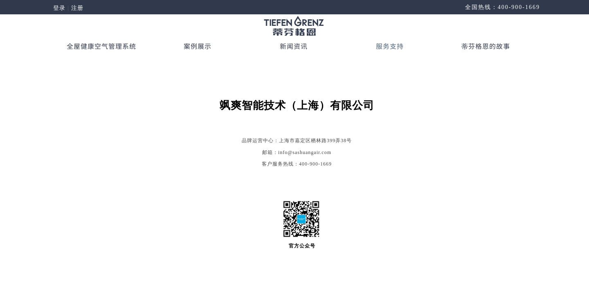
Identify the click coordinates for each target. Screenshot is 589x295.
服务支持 (390, 46)
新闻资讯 (294, 46)
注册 (77, 8)
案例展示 (197, 46)
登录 (59, 8)
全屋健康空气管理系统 (101, 46)
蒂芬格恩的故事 (485, 46)
